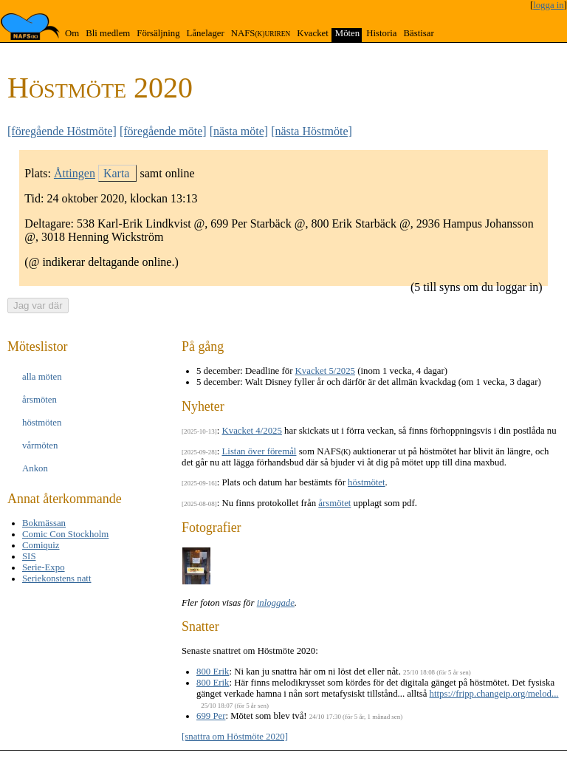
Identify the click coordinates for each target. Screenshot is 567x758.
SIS (29, 556)
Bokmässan (44, 523)
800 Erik (212, 671)
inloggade (276, 603)
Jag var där (38, 305)
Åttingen (74, 173)
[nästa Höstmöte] (311, 131)
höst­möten (41, 422)
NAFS (260, 33)
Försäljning (158, 33)
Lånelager (205, 33)
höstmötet (366, 482)
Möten (347, 33)
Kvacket (313, 33)
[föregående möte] (163, 131)
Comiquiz (40, 545)
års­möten (39, 400)
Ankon (35, 468)
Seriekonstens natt (56, 578)
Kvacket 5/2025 (325, 371)
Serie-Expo (43, 567)
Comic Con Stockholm (65, 534)
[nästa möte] (239, 131)
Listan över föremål (259, 451)
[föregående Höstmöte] (62, 131)
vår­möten (40, 445)
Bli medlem (108, 33)
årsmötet (334, 503)
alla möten (42, 377)
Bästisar (418, 33)
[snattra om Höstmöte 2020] (235, 736)
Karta (116, 173)
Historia (381, 33)
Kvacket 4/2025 (252, 431)
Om (72, 33)
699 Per (210, 716)
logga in (548, 5)
